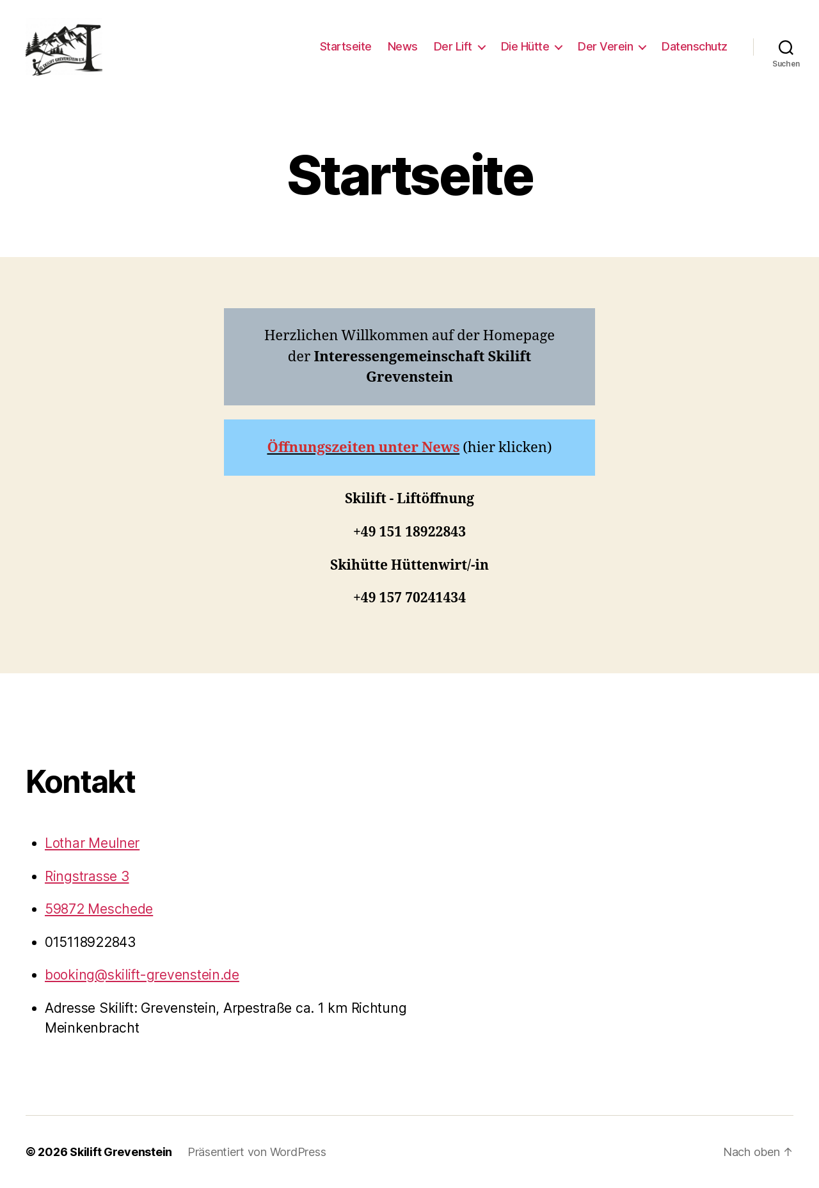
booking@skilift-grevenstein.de (142, 975)
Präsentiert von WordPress (256, 1152)
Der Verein (605, 46)
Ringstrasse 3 (87, 876)
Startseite (346, 46)
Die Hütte (525, 46)
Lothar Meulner (92, 843)
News (403, 46)
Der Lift (453, 46)
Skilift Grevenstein (121, 1152)
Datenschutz (695, 46)
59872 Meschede (99, 909)
